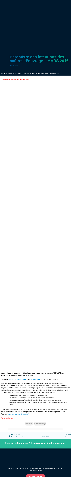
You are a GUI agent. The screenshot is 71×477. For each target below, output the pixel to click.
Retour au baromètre (8, 418)
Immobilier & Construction (14, 73)
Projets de (17, 379)
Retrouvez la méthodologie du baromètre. (15, 79)
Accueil (3, 73)
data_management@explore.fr (18, 414)
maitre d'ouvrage (40, 423)
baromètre (28, 423)
